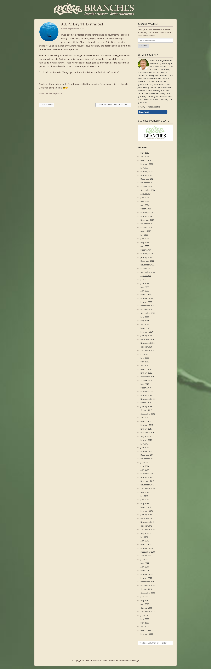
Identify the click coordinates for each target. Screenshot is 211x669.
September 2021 (148, 313)
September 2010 (148, 593)
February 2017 (147, 425)
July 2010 (144, 596)
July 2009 (144, 615)
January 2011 (146, 578)
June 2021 (145, 317)
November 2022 (147, 264)
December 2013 (147, 481)
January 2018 (146, 406)
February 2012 (147, 548)
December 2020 (147, 339)
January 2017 (146, 429)
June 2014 (145, 466)
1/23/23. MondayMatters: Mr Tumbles (113, 104)
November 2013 (147, 484)
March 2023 (146, 249)
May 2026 (145, 153)
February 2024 (147, 212)
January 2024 (146, 216)
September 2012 (148, 529)
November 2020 (147, 343)
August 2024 (146, 193)
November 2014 (147, 458)
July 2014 (144, 462)
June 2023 (145, 238)
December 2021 (147, 305)
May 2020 (145, 361)
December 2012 (147, 518)
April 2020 (145, 365)
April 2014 (145, 469)
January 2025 (146, 175)
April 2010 (145, 604)
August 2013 (146, 492)
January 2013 (146, 514)
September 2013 (148, 488)
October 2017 (146, 410)
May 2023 (145, 242)
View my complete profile (149, 106)
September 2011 (148, 552)
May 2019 (145, 384)
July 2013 (144, 496)
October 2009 (146, 608)
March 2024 (146, 208)
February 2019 (147, 391)
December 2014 (147, 455)
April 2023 (145, 246)
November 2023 (147, 223)
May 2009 (145, 622)
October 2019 (146, 380)
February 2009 (147, 634)
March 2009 (146, 630)
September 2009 (148, 611)
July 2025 (144, 167)
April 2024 (145, 205)
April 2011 (145, 566)
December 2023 (147, 220)
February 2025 (147, 171)
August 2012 (146, 533)
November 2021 (147, 309)
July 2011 (144, 559)
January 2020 (146, 373)
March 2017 (146, 421)
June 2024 (145, 197)
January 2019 (146, 395)
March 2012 (146, 544)
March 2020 (146, 369)
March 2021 (146, 328)
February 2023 (147, 253)
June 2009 (145, 619)
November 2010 (147, 585)
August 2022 (146, 276)
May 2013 (145, 503)
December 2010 (147, 581)
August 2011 (146, 555)
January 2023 (146, 257)
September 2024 (148, 190)
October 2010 (146, 589)
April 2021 (145, 324)
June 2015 (145, 447)
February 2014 (147, 473)
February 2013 (147, 511)
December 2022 (147, 261)
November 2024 (147, 182)
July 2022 (144, 279)
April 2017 (145, 417)
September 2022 (148, 272)
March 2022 (146, 294)
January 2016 (146, 440)
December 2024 (147, 179)
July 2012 (144, 537)
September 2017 (148, 414)
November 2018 (147, 399)
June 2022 (145, 283)
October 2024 (146, 186)
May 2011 (145, 563)
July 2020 (144, 354)
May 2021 (145, 320)
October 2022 (146, 268)
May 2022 (145, 287)
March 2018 (146, 402)
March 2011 (146, 570)
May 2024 (145, 201)
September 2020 (148, 350)
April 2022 (145, 290)
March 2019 (146, 387)
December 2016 (147, 432)
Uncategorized (55, 93)
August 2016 (146, 436)
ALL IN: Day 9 (46, 104)
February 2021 (147, 332)
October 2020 (146, 346)
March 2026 (146, 160)
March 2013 (146, 507)
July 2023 (144, 235)
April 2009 (145, 626)
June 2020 (145, 358)
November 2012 (147, 522)
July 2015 (144, 443)
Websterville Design (129, 660)
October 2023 (146, 227)
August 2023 (146, 231)
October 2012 (146, 525)
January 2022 (146, 302)
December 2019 (147, 376)
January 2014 (146, 477)
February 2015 (147, 451)
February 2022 (147, 298)
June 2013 (145, 499)
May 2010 (145, 600)
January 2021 (146, 335)
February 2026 (147, 164)
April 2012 (145, 540)
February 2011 (147, 574)
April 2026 (145, 156)
